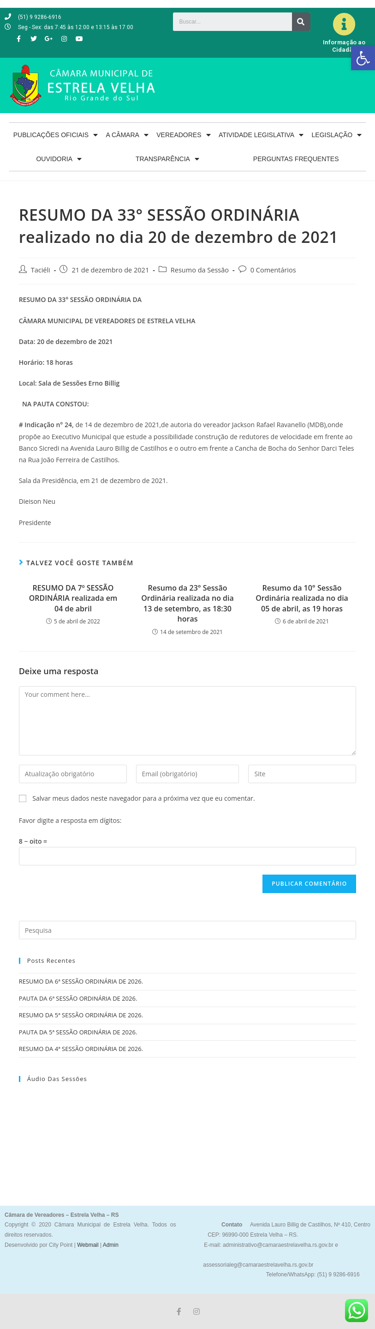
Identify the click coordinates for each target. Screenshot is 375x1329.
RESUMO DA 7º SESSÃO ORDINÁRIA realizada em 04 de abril (73, 598)
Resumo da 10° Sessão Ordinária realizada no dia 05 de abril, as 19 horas (302, 598)
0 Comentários (273, 270)
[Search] (301, 21)
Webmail (87, 1245)
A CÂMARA (127, 135)
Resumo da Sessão (200, 270)
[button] (363, 58)
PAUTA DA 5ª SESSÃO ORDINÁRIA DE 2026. (78, 1032)
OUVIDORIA (59, 159)
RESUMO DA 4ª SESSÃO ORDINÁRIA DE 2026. (81, 1049)
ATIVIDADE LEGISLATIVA (261, 135)
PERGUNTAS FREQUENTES (296, 159)
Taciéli (40, 270)
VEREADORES (183, 135)
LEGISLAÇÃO (337, 135)
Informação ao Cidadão (344, 46)
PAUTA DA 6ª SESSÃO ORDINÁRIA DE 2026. (78, 998)
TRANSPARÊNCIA (167, 159)
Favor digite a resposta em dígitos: (70, 820)
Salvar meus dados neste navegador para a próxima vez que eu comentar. (143, 798)
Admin (110, 1245)
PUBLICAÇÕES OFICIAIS (55, 135)
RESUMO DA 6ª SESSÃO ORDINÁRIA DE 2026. (81, 981)
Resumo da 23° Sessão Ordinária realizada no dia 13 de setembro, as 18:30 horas (187, 603)
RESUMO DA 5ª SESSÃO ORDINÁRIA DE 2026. (81, 1015)
